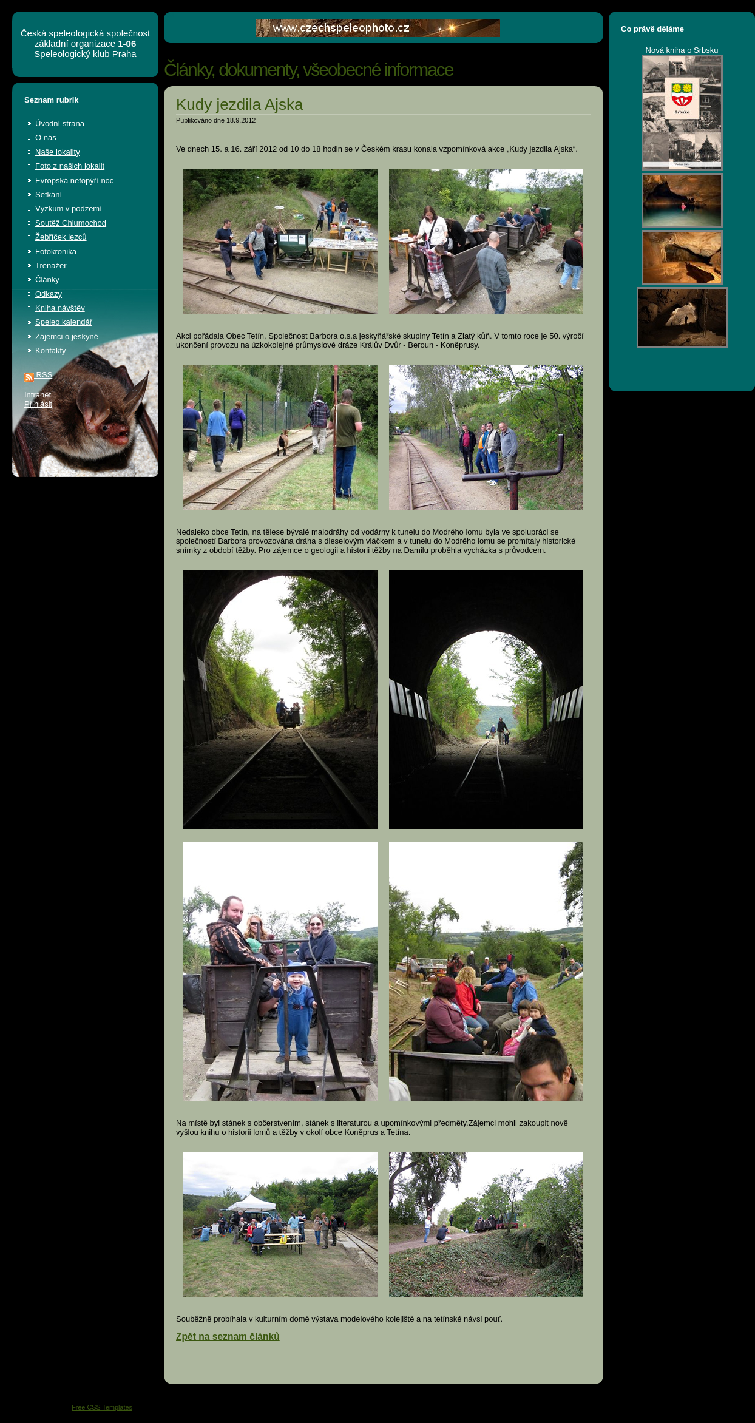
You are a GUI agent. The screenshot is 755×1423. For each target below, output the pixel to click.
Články (47, 279)
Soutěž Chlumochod (70, 223)
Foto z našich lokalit (69, 166)
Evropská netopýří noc (74, 180)
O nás (45, 137)
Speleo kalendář (63, 321)
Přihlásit (38, 403)
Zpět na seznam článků (228, 1336)
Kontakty (50, 350)
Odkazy (48, 294)
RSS (38, 374)
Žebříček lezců (61, 237)
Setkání (48, 194)
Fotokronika (55, 251)
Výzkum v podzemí (68, 208)
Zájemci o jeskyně (66, 336)
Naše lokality (57, 152)
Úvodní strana (59, 123)
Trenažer (51, 265)
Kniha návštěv (60, 308)
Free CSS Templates (102, 1407)
